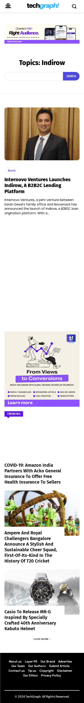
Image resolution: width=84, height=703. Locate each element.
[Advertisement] (42, 271)
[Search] (71, 76)
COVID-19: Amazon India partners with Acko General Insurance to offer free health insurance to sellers (32, 473)
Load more (42, 639)
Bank (12, 170)
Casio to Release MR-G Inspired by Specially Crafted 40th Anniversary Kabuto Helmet (30, 620)
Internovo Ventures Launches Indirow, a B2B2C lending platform (37, 185)
